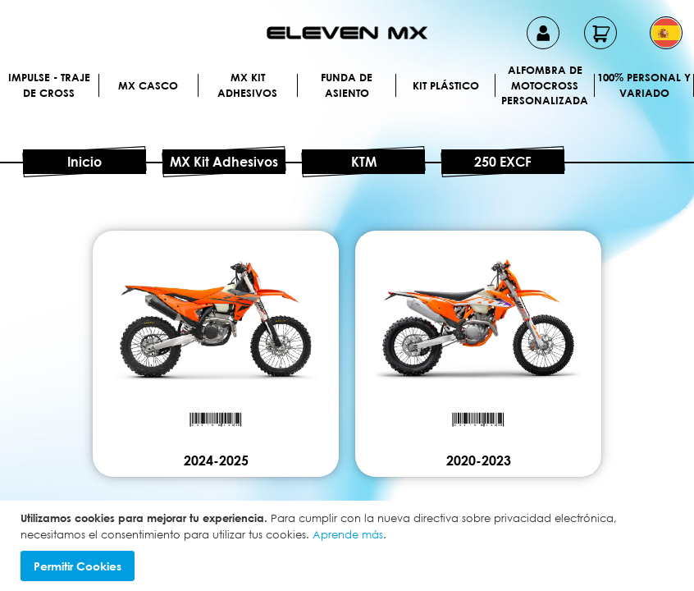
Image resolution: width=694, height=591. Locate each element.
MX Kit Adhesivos (247, 85)
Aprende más (348, 534)
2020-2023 (478, 460)
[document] (349, 546)
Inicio (84, 161)
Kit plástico (446, 85)
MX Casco (148, 85)
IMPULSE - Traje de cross (49, 85)
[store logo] (347, 33)
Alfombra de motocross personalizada (544, 85)
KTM (364, 161)
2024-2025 (216, 460)
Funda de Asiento (346, 85)
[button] (666, 32)
